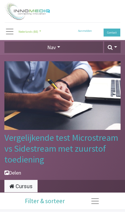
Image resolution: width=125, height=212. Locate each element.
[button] (112, 47)
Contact (112, 32)
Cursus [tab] (21, 186)
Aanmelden (85, 31)
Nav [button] (51, 47)
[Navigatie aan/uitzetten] (95, 201)
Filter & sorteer (45, 201)
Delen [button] (12, 172)
